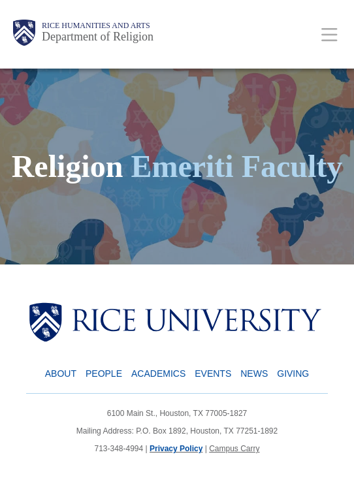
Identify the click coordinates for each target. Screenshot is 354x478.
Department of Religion (97, 36)
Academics (158, 373)
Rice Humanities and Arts (96, 25)
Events (213, 373)
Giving (293, 373)
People (104, 373)
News (254, 373)
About (60, 373)
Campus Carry (234, 448)
